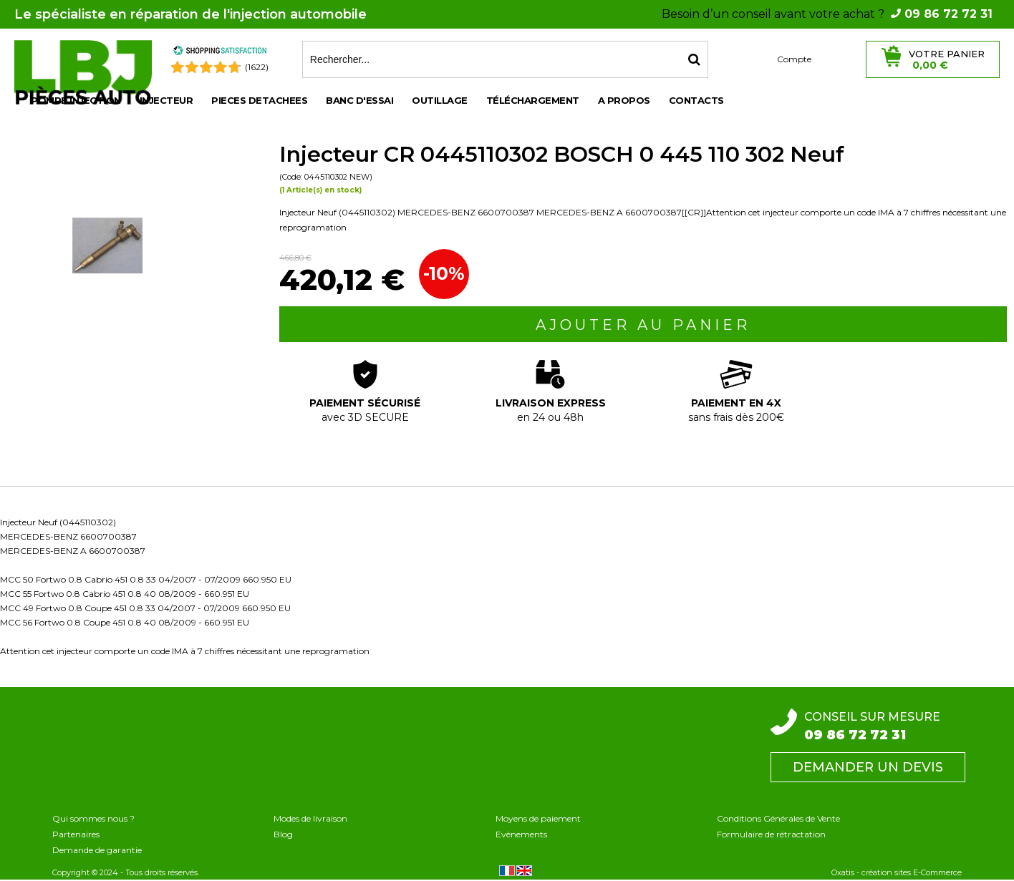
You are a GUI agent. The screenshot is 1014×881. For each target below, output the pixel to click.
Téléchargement (532, 100)
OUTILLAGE (440, 100)
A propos (624, 100)
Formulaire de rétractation (771, 834)
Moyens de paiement (538, 818)
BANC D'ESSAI (359, 100)
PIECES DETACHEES (259, 100)
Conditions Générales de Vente (778, 818)
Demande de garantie (97, 850)
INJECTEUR (166, 100)
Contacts (696, 100)
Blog (283, 834)
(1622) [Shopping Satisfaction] (257, 67)
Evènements (521, 834)
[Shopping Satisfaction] (219, 52)
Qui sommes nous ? (93, 818)
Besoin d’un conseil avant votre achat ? (827, 14)
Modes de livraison (310, 818)
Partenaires (76, 834)
